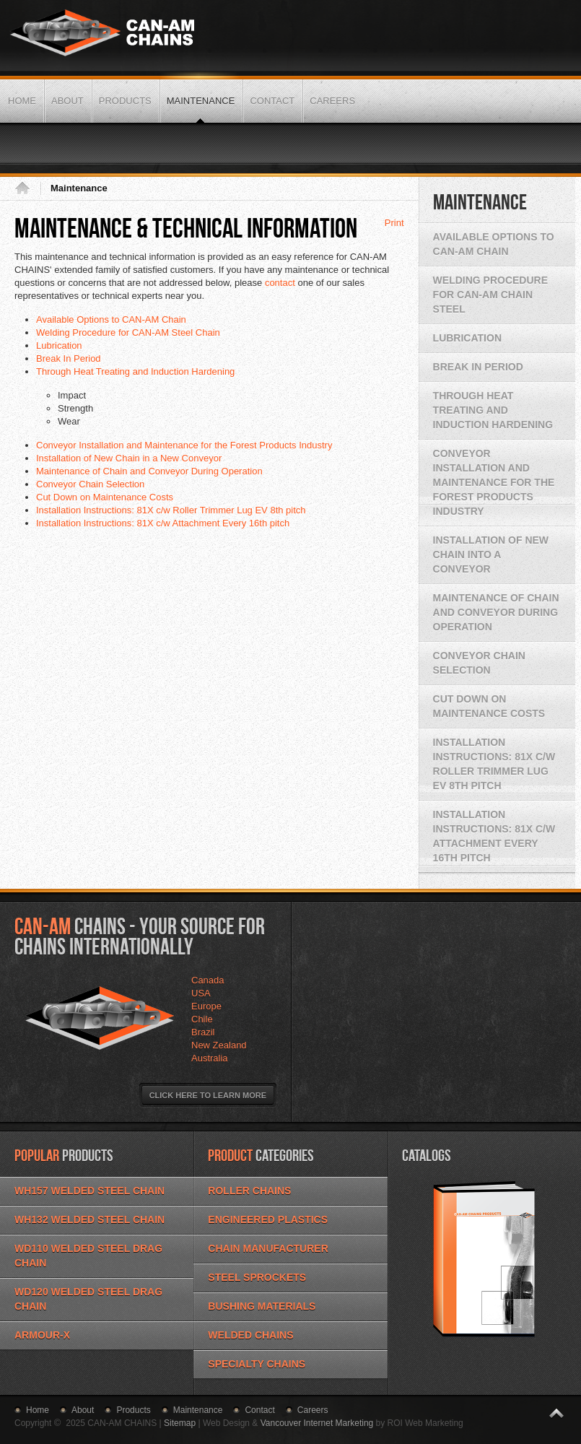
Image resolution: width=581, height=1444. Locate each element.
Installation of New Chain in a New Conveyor (129, 458)
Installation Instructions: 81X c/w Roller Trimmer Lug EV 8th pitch (171, 510)
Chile (202, 1019)
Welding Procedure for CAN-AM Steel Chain (128, 332)
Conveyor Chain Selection (90, 484)
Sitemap (180, 1423)
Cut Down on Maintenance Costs (104, 497)
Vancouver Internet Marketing (317, 1423)
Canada (207, 980)
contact (280, 282)
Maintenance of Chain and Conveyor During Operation (149, 471)
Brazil (203, 1032)
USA (201, 993)
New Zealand (219, 1045)
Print (394, 222)
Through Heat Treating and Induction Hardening (135, 371)
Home (27, 188)
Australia (209, 1058)
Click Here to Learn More (207, 1095)
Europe (206, 1006)
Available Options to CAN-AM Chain (111, 319)
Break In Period (68, 358)
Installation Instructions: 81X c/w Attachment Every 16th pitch (162, 523)
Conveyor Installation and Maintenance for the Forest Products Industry (184, 445)
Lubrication (59, 345)
